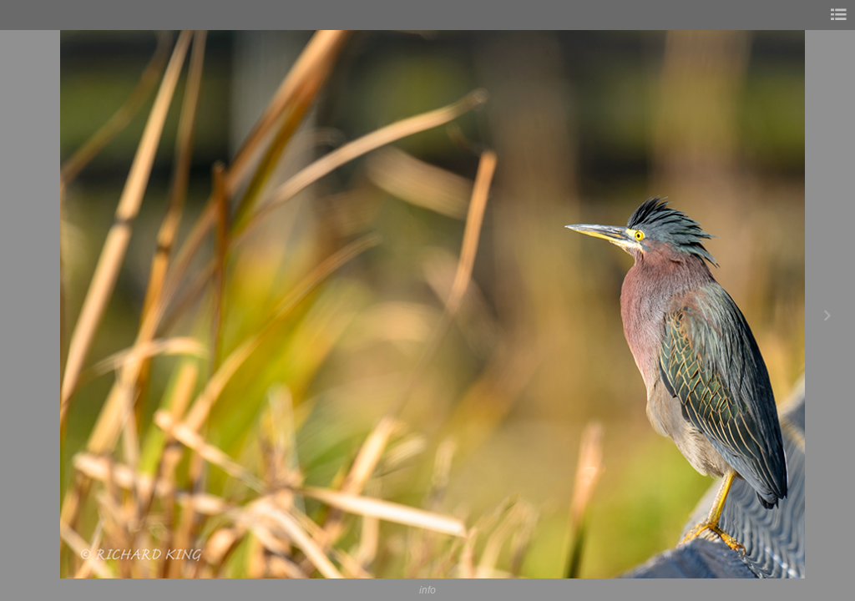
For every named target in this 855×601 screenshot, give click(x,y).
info (427, 589)
